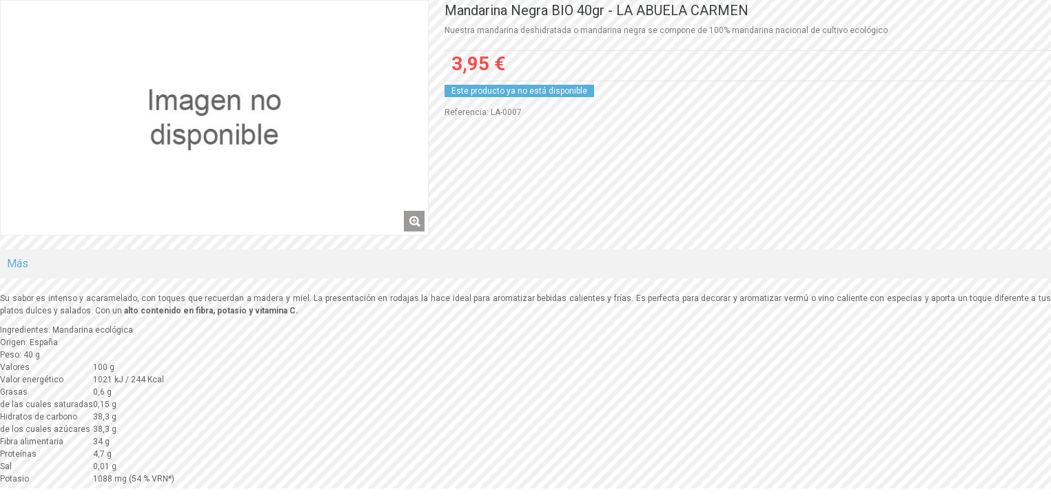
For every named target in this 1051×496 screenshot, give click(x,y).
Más (17, 263)
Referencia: (467, 112)
